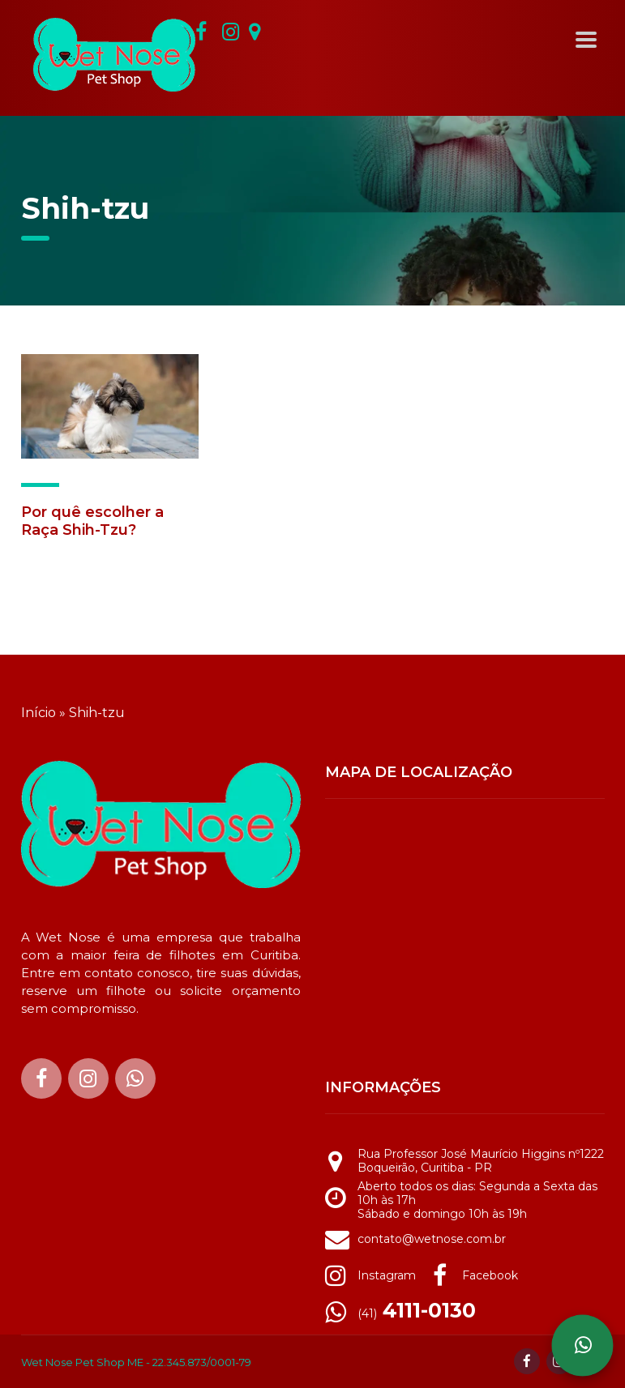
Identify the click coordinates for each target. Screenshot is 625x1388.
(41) (416, 1313)
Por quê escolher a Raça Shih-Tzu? (92, 521)
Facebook (490, 1275)
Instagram (386, 1275)
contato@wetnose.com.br (431, 1239)
